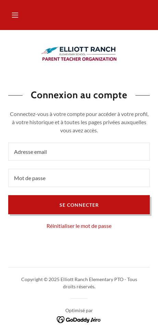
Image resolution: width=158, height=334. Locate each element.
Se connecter (79, 205)
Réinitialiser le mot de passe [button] (79, 225)
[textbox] (79, 152)
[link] (79, 54)
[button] (15, 15)
